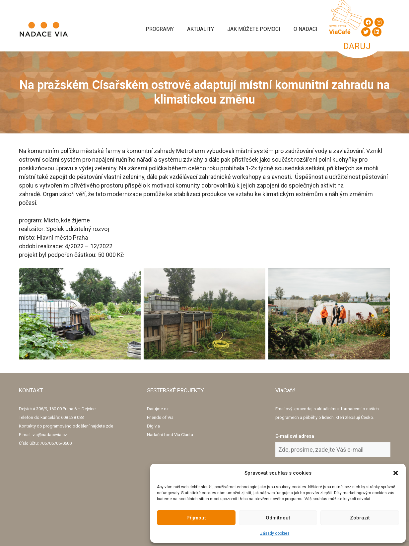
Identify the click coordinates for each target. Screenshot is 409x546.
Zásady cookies (275, 533)
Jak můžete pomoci (253, 29)
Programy (160, 29)
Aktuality (200, 29)
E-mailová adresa (294, 436)
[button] (395, 473)
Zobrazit (360, 518)
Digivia (153, 426)
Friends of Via (160, 417)
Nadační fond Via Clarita (170, 434)
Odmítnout (278, 518)
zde (109, 426)
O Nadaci (305, 29)
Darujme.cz (158, 408)
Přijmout (196, 518)
